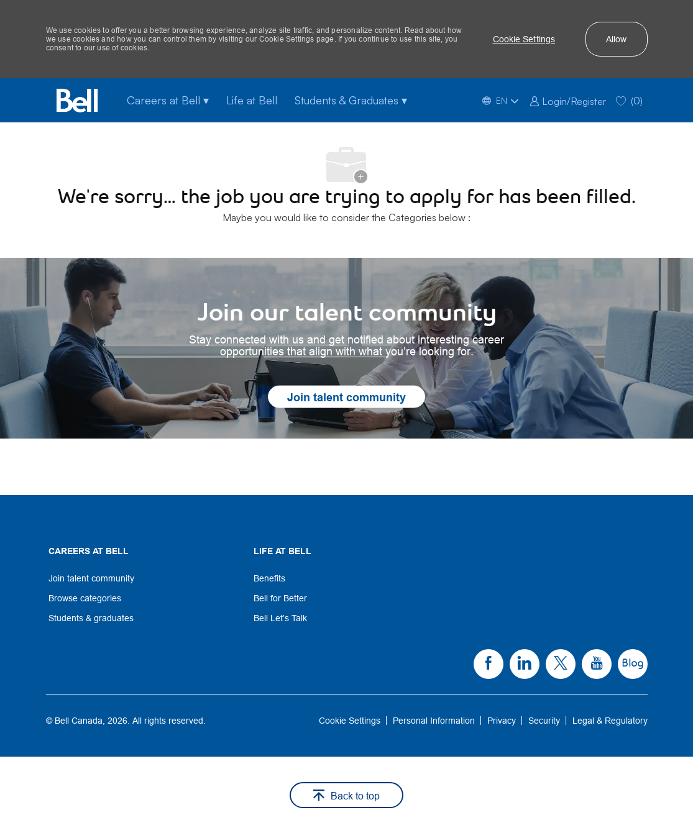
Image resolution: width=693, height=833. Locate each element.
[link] (568, 100)
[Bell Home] (77, 100)
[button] (524, 39)
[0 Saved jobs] (629, 100)
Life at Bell (251, 100)
